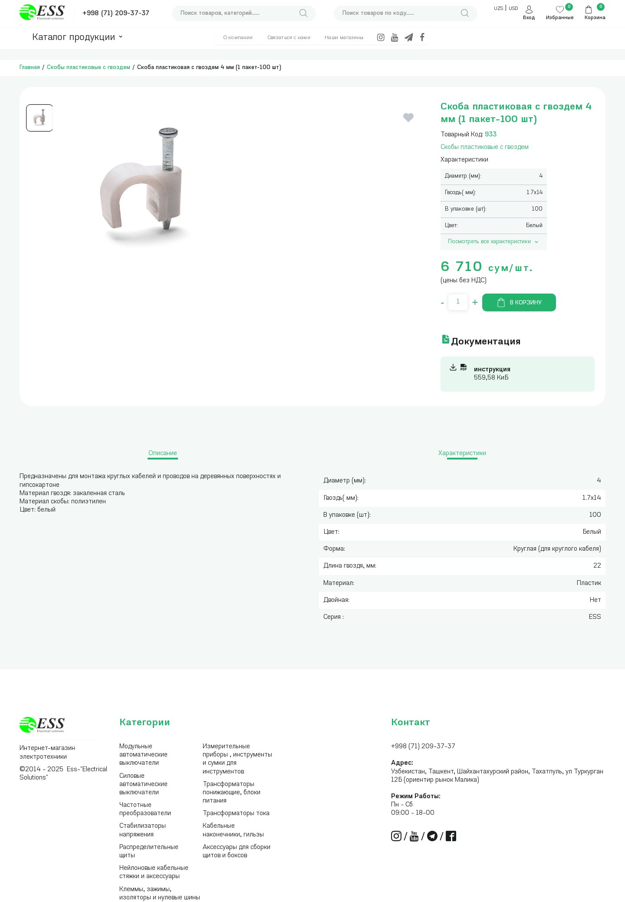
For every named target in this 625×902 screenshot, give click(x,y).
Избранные (560, 18)
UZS (498, 9)
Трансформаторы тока (236, 813)
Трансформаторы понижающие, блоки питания (231, 792)
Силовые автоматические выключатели (143, 784)
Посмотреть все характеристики (494, 241)
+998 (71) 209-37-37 (115, 13)
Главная (30, 67)
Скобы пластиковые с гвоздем (88, 67)
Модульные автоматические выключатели (143, 755)
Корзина (595, 18)
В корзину (519, 302)
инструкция (492, 370)
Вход (529, 18)
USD (513, 9)
